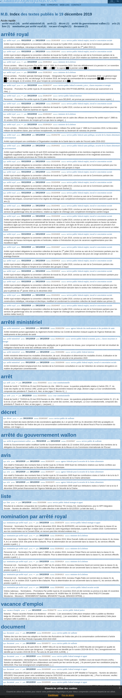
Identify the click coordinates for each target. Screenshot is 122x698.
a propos (52, 5)
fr (112, 1)
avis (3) (116, 23)
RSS (43, 5)
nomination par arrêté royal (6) (29, 26)
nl (118, 1)
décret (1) (64, 23)
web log (64, 5)
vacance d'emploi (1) (60, 26)
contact (76, 5)
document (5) (81, 26)
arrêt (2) (51, 23)
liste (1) (6, 26)
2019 (88, 14)
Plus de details (68, 695)
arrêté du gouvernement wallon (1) (90, 23)
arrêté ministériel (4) (33, 23)
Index (15, 14)
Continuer (53, 695)
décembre (73, 14)
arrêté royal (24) (11, 23)
